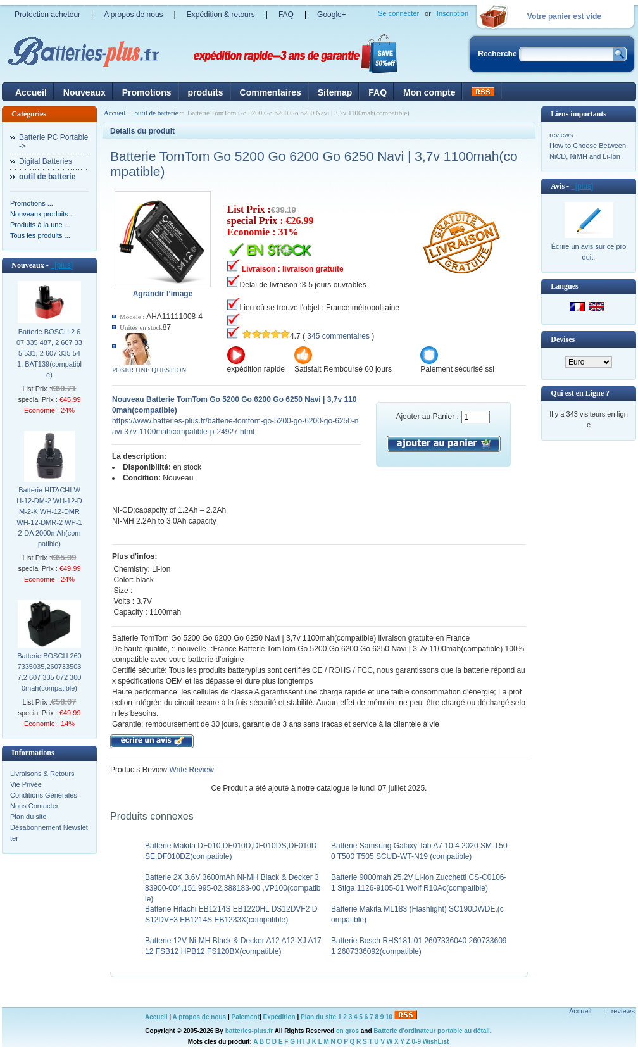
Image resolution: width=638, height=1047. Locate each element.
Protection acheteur (47, 14)
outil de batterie (156, 112)
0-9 (416, 1041)
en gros (347, 1030)
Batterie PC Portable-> (53, 142)
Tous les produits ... (40, 235)
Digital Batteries (45, 161)
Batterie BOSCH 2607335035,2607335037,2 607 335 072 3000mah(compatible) (49, 672)
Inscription (452, 13)
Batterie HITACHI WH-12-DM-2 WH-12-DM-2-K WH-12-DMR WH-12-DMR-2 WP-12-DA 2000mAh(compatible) (49, 517)
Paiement (246, 1016)
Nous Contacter (34, 806)
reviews (561, 135)
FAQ (286, 14)
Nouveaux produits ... (43, 214)
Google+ (331, 14)
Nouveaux (84, 92)
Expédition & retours (221, 14)
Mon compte (429, 92)
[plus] (62, 265)
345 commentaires (338, 336)
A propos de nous (133, 14)
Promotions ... (31, 203)
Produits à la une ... (40, 225)
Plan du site (28, 816)
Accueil (31, 92)
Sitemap (335, 92)
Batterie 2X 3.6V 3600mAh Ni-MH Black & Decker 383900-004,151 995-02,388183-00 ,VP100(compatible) (233, 888)
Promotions (147, 92)
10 (388, 1016)
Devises (563, 339)
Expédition (279, 1016)
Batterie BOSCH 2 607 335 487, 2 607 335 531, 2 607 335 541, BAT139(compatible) (49, 353)
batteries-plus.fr (249, 1030)
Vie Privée (26, 784)
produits (205, 92)
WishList (436, 1041)
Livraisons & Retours (42, 773)
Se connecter (398, 13)
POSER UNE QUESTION (149, 369)
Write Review (190, 769)
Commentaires (270, 92)
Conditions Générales (43, 795)
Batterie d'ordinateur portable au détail (431, 1030)
